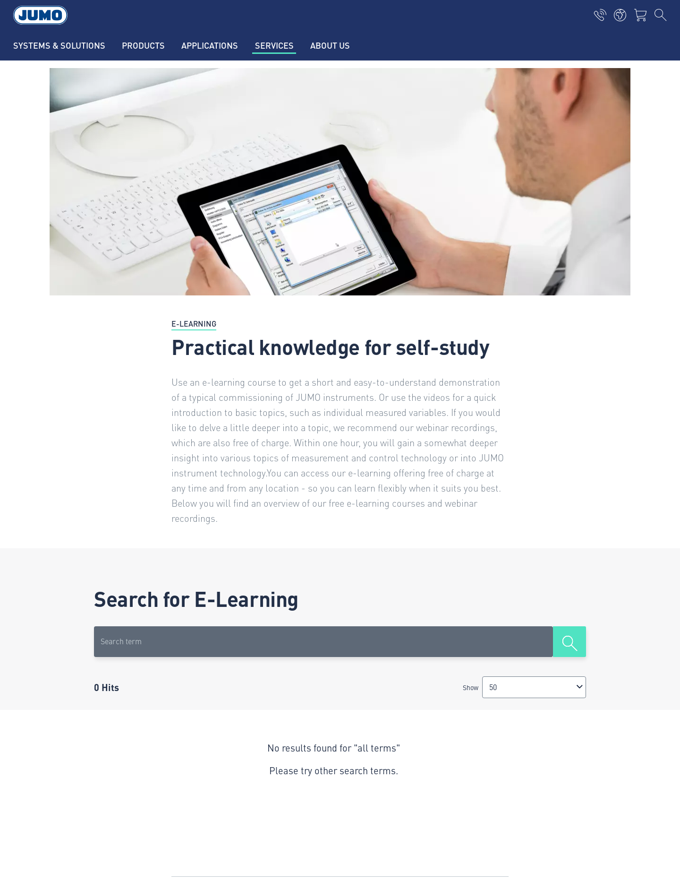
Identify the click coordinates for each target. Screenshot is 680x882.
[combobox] (534, 687)
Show (470, 687)
